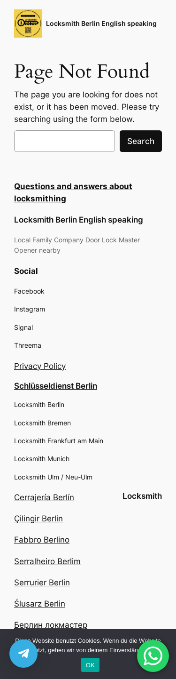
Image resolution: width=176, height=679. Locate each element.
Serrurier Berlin (42, 582)
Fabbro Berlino (41, 539)
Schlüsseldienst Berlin (55, 386)
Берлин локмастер (50, 625)
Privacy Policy (40, 366)
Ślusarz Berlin (39, 603)
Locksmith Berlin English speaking (101, 23)
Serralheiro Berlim (47, 561)
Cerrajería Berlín (44, 497)
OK (90, 665)
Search (140, 141)
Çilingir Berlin (38, 518)
